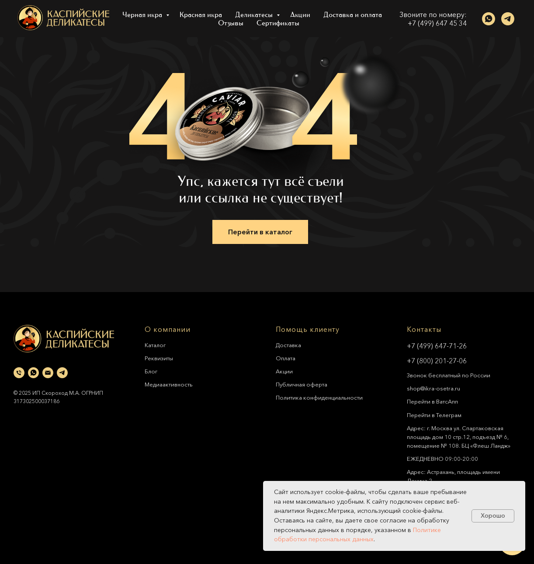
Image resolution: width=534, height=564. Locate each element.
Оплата (285, 358)
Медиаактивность (169, 384)
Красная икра (201, 14)
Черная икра (143, 14)
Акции (300, 14)
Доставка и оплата (352, 14)
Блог (151, 371)
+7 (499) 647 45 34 (437, 23)
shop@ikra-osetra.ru (433, 388)
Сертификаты (278, 23)
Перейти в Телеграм (434, 414)
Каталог (155, 344)
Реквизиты (159, 358)
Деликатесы (254, 14)
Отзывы (230, 23)
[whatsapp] (488, 18)
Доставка (288, 344)
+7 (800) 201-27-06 (437, 360)
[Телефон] (19, 372)
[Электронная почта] (47, 372)
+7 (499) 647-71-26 (437, 345)
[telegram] (507, 18)
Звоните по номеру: (433, 14)
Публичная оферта (301, 384)
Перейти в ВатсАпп (432, 401)
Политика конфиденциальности (319, 397)
